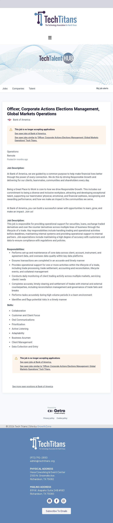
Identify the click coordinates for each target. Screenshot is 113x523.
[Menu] (50, 37)
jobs (5, 88)
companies (18, 88)
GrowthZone (44, 426)
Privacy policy (48, 418)
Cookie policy (62, 418)
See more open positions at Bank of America (32, 386)
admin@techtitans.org (42, 460)
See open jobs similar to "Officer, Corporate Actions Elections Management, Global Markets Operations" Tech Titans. (56, 139)
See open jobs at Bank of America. (30, 133)
